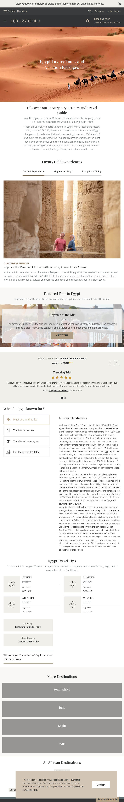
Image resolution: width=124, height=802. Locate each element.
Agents (117, 11)
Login (109, 11)
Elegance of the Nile (58, 390)
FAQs (90, 11)
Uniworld (98, 3)
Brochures (99, 11)
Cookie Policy (32, 790)
